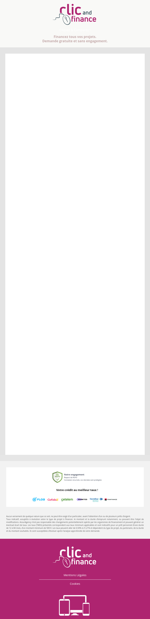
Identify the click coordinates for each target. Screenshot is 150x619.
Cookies (75, 584)
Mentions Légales (75, 575)
